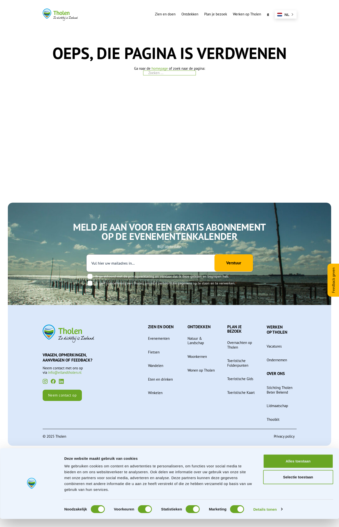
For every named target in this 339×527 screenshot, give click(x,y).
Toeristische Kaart (241, 392)
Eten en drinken (160, 379)
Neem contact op (62, 395)
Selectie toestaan (298, 485)
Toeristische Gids (240, 378)
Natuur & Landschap (196, 340)
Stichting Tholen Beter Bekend (279, 389)
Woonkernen (197, 356)
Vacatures (274, 346)
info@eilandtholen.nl (64, 372)
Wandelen (155, 365)
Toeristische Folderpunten (237, 362)
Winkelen (155, 392)
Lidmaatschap (277, 405)
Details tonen (264, 517)
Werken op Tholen (247, 14)
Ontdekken (189, 14)
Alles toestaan (298, 469)
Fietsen (154, 352)
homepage (159, 68)
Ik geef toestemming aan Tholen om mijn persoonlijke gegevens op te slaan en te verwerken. (165, 283)
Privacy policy (284, 436)
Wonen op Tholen (201, 370)
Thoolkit (273, 419)
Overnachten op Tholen (239, 344)
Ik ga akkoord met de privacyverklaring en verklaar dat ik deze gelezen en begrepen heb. (162, 276)
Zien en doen (165, 14)
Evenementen (159, 338)
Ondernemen (277, 360)
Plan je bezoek (215, 14)
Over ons (276, 373)
